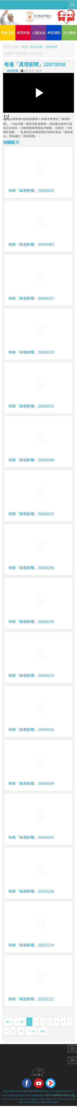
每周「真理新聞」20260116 (31, 729)
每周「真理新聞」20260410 (31, 190)
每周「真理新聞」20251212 (31, 998)
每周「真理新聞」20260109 (31, 783)
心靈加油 (38, 32)
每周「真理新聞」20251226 (31, 891)
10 (20, 1031)
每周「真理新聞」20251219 (31, 945)
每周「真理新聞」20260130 (31, 621)
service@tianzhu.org (59, 1095)
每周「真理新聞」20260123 (31, 675)
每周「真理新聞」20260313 (31, 406)
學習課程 (54, 32)
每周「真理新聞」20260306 (31, 459)
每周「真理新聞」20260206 (31, 567)
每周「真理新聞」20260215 (31, 513)
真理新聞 (23, 32)
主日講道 (69, 32)
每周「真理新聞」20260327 (31, 298)
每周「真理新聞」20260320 (31, 352)
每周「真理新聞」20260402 (31, 244)
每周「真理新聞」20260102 (31, 837)
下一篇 (31, 1031)
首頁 (25, 47)
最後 (42, 1031)
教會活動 (7, 32)
